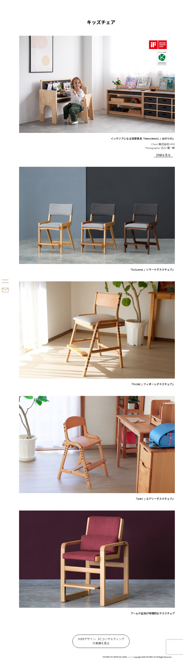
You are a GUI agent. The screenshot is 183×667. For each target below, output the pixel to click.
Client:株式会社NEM (163, 144)
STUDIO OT (11, 263)
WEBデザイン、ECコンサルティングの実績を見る (101, 641)
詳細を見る (163, 155)
